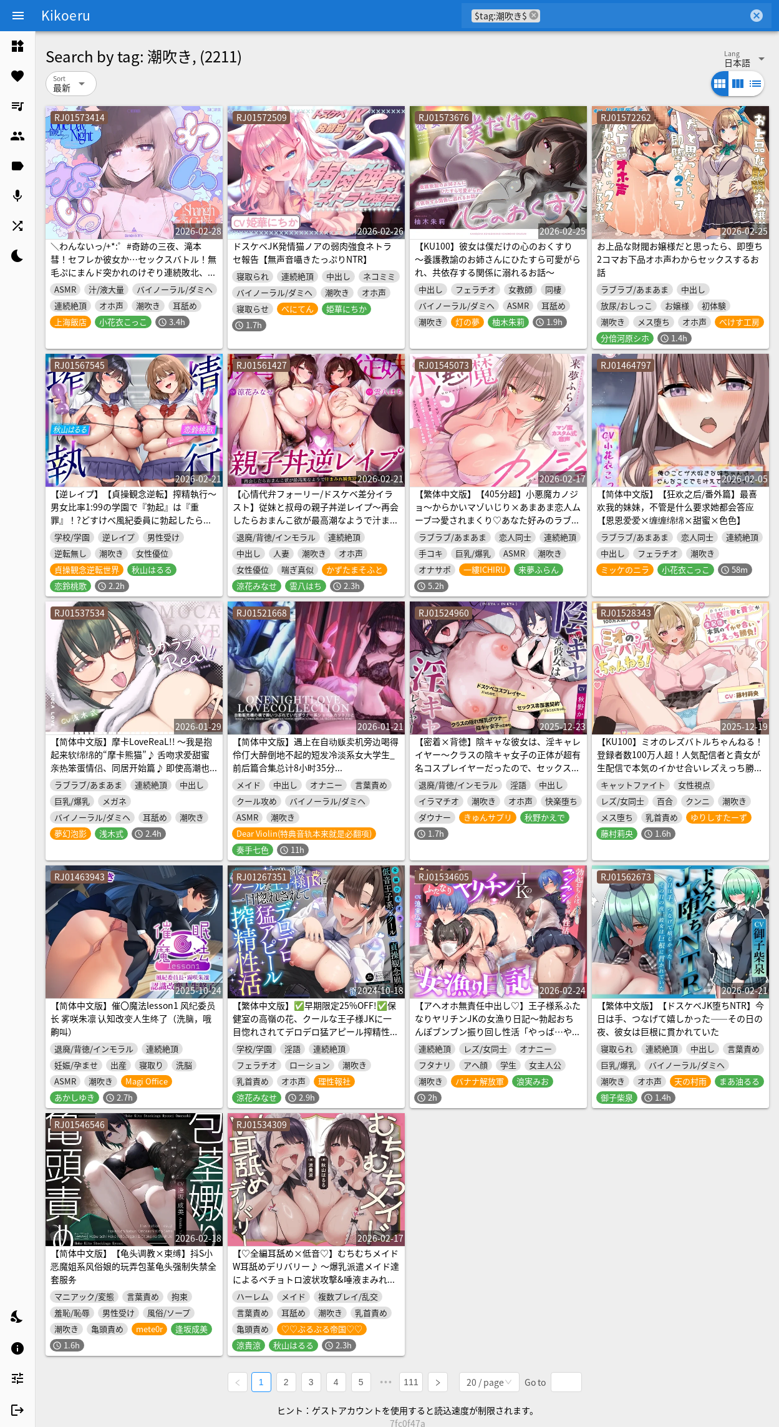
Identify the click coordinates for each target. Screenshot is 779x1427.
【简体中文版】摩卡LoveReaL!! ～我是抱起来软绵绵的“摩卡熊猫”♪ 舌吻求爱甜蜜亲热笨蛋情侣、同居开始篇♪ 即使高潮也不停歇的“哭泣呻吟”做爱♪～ (131, 761)
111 (413, 1381)
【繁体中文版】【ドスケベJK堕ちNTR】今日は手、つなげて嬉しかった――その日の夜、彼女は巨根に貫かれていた (680, 1018)
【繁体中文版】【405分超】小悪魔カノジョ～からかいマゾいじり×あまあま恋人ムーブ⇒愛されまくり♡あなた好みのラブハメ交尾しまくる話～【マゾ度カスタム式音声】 (498, 519)
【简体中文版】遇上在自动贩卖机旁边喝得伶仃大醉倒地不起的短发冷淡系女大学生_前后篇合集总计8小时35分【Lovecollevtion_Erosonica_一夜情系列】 (316, 767)
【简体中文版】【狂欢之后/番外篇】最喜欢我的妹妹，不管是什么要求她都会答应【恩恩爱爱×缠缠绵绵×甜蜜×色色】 (677, 506)
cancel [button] (533, 15)
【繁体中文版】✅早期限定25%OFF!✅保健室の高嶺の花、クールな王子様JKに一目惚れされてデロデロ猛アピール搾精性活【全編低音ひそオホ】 (316, 1025)
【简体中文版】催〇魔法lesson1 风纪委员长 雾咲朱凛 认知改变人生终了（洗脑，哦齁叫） (133, 1018)
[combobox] (644, 15)
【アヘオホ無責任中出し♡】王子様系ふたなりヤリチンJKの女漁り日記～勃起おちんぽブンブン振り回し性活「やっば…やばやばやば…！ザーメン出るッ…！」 (498, 1025)
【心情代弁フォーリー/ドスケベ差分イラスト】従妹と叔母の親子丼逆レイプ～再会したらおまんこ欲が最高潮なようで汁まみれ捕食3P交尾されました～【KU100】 (316, 513)
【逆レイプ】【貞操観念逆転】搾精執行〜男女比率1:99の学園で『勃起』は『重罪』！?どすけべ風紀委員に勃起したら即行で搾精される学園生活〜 (133, 513)
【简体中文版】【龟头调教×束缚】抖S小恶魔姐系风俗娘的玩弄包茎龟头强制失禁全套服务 (133, 1266)
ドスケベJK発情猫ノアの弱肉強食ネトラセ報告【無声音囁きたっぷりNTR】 (312, 252)
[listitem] (17, 46)
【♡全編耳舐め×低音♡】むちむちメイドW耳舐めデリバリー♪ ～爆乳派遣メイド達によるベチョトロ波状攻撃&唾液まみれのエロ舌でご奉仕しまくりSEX (316, 1272)
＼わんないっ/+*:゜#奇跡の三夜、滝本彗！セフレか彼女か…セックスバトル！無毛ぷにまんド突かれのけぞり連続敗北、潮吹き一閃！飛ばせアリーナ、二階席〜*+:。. (133, 272)
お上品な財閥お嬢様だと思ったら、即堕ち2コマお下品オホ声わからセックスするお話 (680, 259)
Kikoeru (65, 15)
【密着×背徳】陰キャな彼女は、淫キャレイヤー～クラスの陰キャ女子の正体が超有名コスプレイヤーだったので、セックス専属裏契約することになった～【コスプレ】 (498, 761)
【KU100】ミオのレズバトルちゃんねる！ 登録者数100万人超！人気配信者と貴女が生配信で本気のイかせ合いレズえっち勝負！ (680, 761)
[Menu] (18, 15)
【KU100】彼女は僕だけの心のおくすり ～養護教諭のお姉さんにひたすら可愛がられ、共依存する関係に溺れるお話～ (498, 259)
